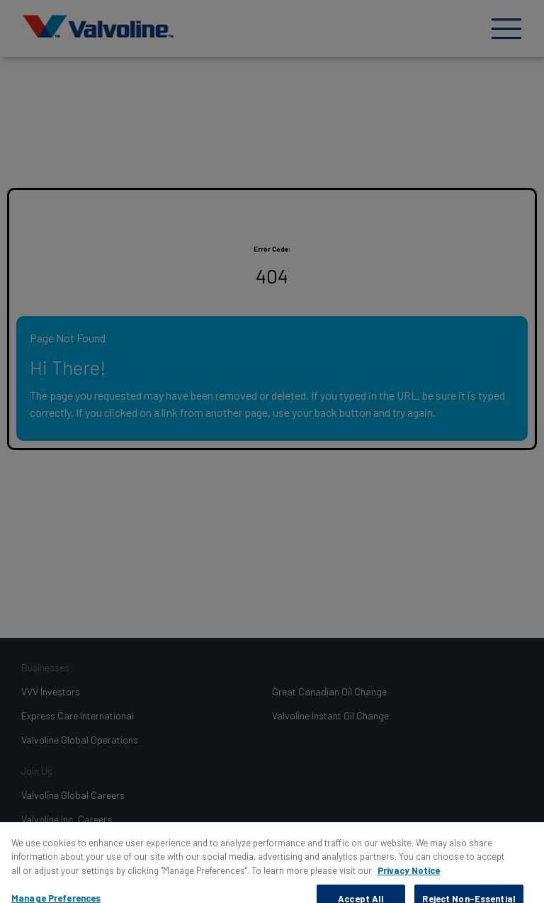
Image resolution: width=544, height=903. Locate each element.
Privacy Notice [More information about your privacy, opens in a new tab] (409, 876)
